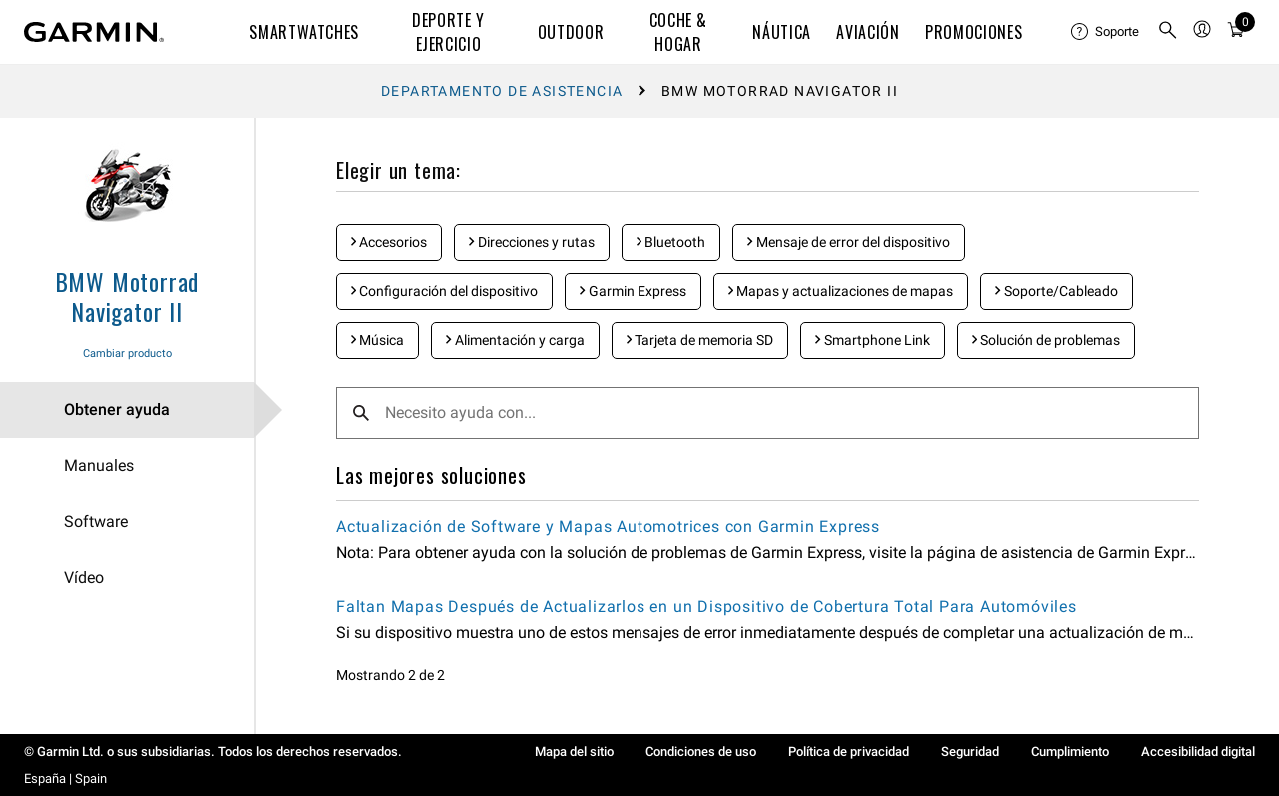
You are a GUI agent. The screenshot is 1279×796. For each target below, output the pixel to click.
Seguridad (970, 751)
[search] (1168, 32)
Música (377, 340)
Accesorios (389, 242)
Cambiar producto (127, 353)
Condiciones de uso (700, 751)
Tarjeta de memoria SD (700, 340)
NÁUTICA (781, 32)
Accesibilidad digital (1198, 751)
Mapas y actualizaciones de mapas (840, 291)
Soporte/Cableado (1056, 291)
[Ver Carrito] (1236, 32)
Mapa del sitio (574, 751)
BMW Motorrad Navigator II (127, 296)
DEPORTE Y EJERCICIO (448, 32)
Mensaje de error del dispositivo (848, 242)
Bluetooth (671, 242)
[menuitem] (1106, 32)
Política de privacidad (848, 751)
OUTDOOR (571, 32)
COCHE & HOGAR (678, 32)
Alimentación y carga (515, 340)
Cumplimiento (1070, 751)
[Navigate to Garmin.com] (94, 32)
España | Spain (65, 778)
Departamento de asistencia (502, 91)
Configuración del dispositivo (444, 291)
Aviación (867, 32)
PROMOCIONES (973, 32)
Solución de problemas (1046, 340)
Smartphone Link (872, 340)
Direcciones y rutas (531, 242)
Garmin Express (632, 291)
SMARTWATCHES (304, 32)
